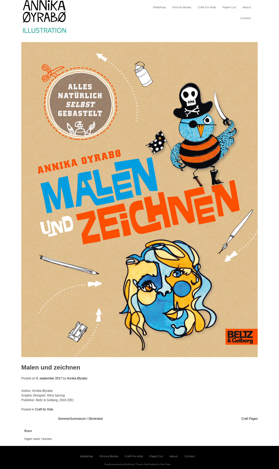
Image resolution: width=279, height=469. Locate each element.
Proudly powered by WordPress (119, 464)
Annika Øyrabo (77, 378)
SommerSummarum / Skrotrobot (80, 418)
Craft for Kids (44, 409)
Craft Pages (249, 418)
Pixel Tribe (165, 464)
